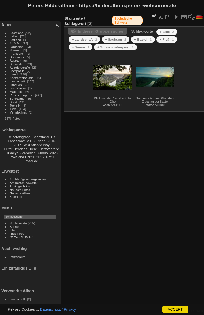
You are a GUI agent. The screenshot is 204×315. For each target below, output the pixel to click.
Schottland (17, 98)
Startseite (73, 18)
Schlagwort (75, 23)
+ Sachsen (115, 39)
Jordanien (17, 46)
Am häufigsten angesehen (28, 179)
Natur (50, 157)
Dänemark (17, 57)
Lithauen (16, 84)
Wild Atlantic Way (36, 145)
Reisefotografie (18, 137)
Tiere (13, 109)
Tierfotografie (49, 149)
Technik (15, 105)
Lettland (15, 39)
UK (53, 137)
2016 (51, 141)
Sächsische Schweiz (123, 20)
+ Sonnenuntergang (115, 47)
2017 (17, 145)
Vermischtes (18, 112)
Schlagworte (18, 223)
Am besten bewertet (24, 182)
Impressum (17, 256)
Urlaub (43, 153)
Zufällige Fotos (20, 186)
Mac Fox (16, 91)
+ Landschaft (84, 39)
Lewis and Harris (21, 157)
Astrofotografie (20, 67)
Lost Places (18, 88)
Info (12, 230)
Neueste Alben (20, 193)
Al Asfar (15, 43)
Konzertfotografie (22, 77)
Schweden (17, 64)
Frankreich (17, 53)
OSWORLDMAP (21, 237)
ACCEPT (175, 309)
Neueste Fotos (20, 189)
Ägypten (15, 60)
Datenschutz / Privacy (58, 309)
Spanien (15, 50)
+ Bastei (143, 39)
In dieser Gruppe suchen (101, 31)
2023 (53, 153)
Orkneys (12, 153)
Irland (14, 74)
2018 (30, 141)
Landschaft (17, 81)
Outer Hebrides (15, 149)
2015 (40, 157)
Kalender (16, 196)
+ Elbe (167, 32)
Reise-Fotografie (21, 95)
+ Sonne (80, 47)
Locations (16, 33)
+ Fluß (167, 39)
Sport (13, 102)
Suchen (15, 226)
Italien (14, 36)
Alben (7, 24)
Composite (17, 71)
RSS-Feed (17, 233)
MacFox (32, 161)
